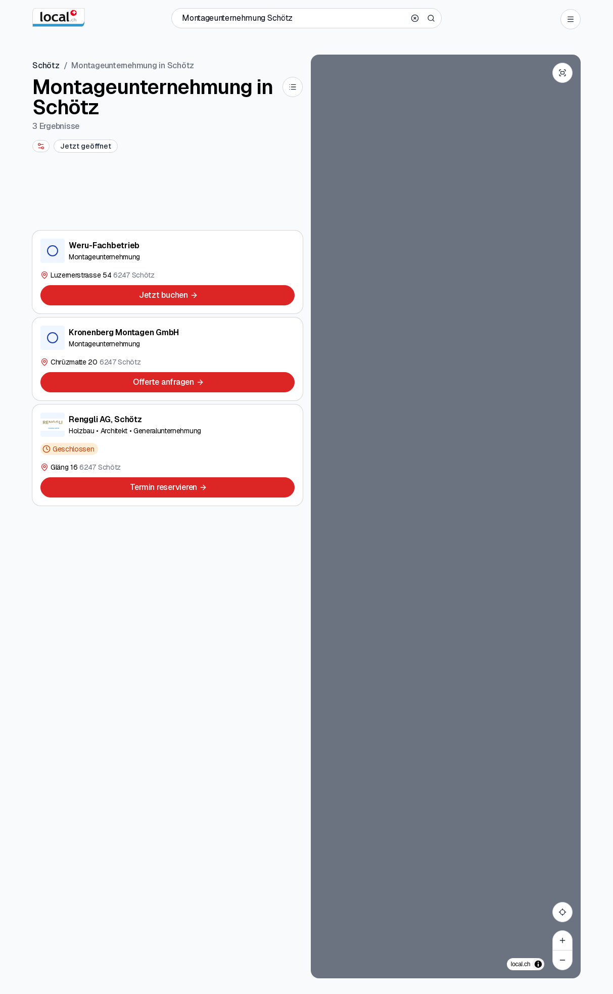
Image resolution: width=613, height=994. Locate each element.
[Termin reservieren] (167, 487)
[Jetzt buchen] (167, 295)
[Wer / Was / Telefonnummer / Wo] (293, 18)
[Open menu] (570, 19)
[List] (292, 87)
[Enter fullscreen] (562, 73)
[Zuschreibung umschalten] (538, 964)
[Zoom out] (562, 960)
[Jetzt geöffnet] (86, 146)
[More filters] (41, 146)
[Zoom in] (562, 940)
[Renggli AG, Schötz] (167, 455)
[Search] (431, 18)
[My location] (562, 912)
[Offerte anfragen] (167, 382)
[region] (446, 516)
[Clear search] (415, 18)
